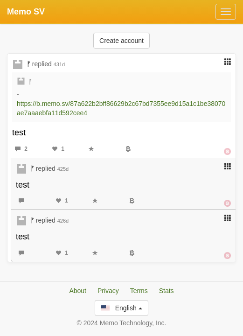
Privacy (108, 290)
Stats (166, 290)
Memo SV (26, 11)
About (77, 290)
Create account (121, 40)
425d (63, 169)
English (121, 308)
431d (59, 64)
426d (63, 221)
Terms (139, 290)
